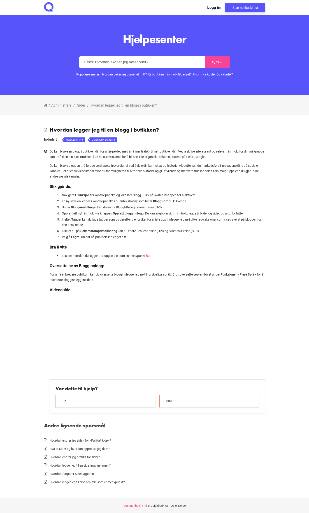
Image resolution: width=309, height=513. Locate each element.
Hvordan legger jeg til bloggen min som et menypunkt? (87, 482)
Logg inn (215, 7)
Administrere (61, 105)
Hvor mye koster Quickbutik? (213, 74)
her (148, 255)
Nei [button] (169, 401)
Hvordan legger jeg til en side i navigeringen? (80, 465)
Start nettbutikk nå (245, 7)
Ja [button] (65, 401)
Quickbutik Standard (103, 139)
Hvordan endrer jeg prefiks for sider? (74, 457)
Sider (81, 105)
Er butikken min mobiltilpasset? (170, 74)
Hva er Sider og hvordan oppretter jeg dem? (79, 449)
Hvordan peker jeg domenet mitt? (124, 74)
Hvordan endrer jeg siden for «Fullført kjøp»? (80, 440)
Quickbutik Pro (74, 139)
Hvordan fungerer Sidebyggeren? (72, 474)
